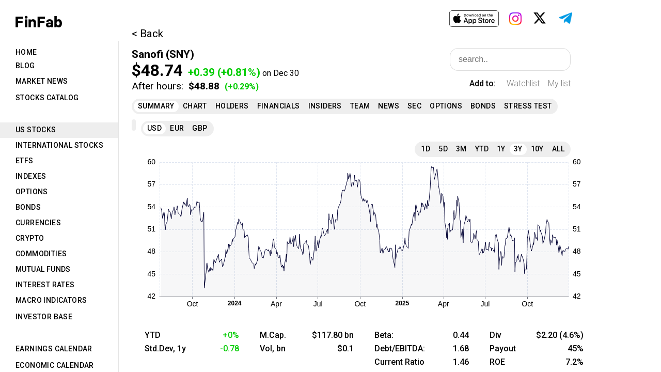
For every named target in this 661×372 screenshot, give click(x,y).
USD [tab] (154, 128)
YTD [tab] (482, 149)
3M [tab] (461, 149)
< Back (147, 33)
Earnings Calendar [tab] (53, 349)
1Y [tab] (501, 149)
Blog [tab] (25, 65)
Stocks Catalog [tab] (47, 98)
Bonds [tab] (28, 207)
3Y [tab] (518, 149)
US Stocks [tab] (35, 130)
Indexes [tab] (30, 176)
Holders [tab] (232, 106)
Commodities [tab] (41, 254)
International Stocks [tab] (59, 145)
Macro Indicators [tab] (51, 300)
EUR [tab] (177, 128)
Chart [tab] (195, 106)
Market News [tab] (41, 81)
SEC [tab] (414, 106)
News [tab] (388, 106)
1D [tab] (425, 149)
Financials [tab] (278, 106)
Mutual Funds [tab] (43, 269)
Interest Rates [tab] (45, 285)
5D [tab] (443, 149)
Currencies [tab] (38, 223)
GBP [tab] (199, 128)
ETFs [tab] (24, 161)
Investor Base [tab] (43, 317)
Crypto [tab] (29, 238)
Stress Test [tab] (528, 106)
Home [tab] (26, 52)
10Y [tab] (537, 149)
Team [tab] (360, 106)
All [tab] (558, 149)
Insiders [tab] (325, 106)
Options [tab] (31, 192)
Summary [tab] (156, 106)
